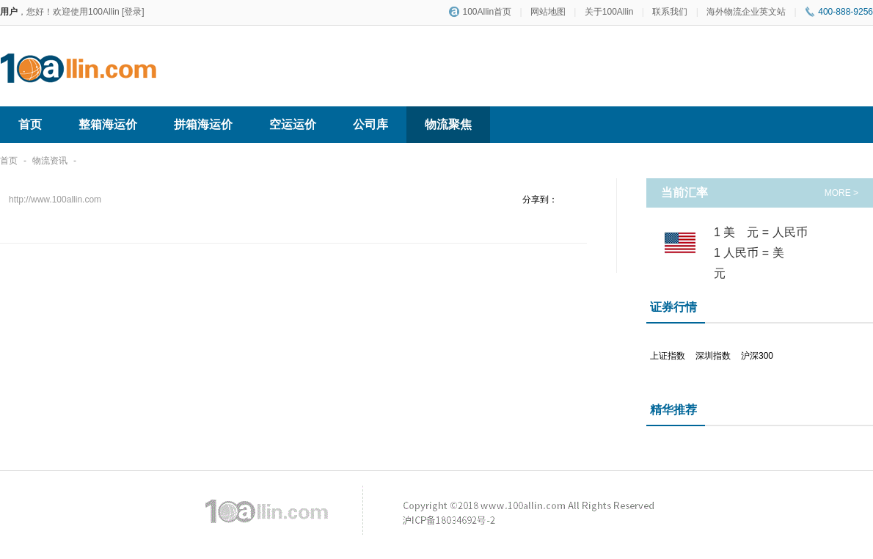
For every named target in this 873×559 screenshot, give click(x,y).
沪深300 (757, 356)
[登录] (133, 12)
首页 (30, 124)
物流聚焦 (448, 124)
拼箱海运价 (203, 124)
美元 (746, 232)
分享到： (540, 199)
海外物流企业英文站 (746, 12)
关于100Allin (609, 12)
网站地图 (548, 12)
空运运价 (292, 124)
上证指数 (667, 356)
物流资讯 (49, 161)
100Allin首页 (480, 12)
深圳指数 (713, 356)
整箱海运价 (107, 124)
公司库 (370, 124)
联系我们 (669, 12)
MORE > (841, 193)
